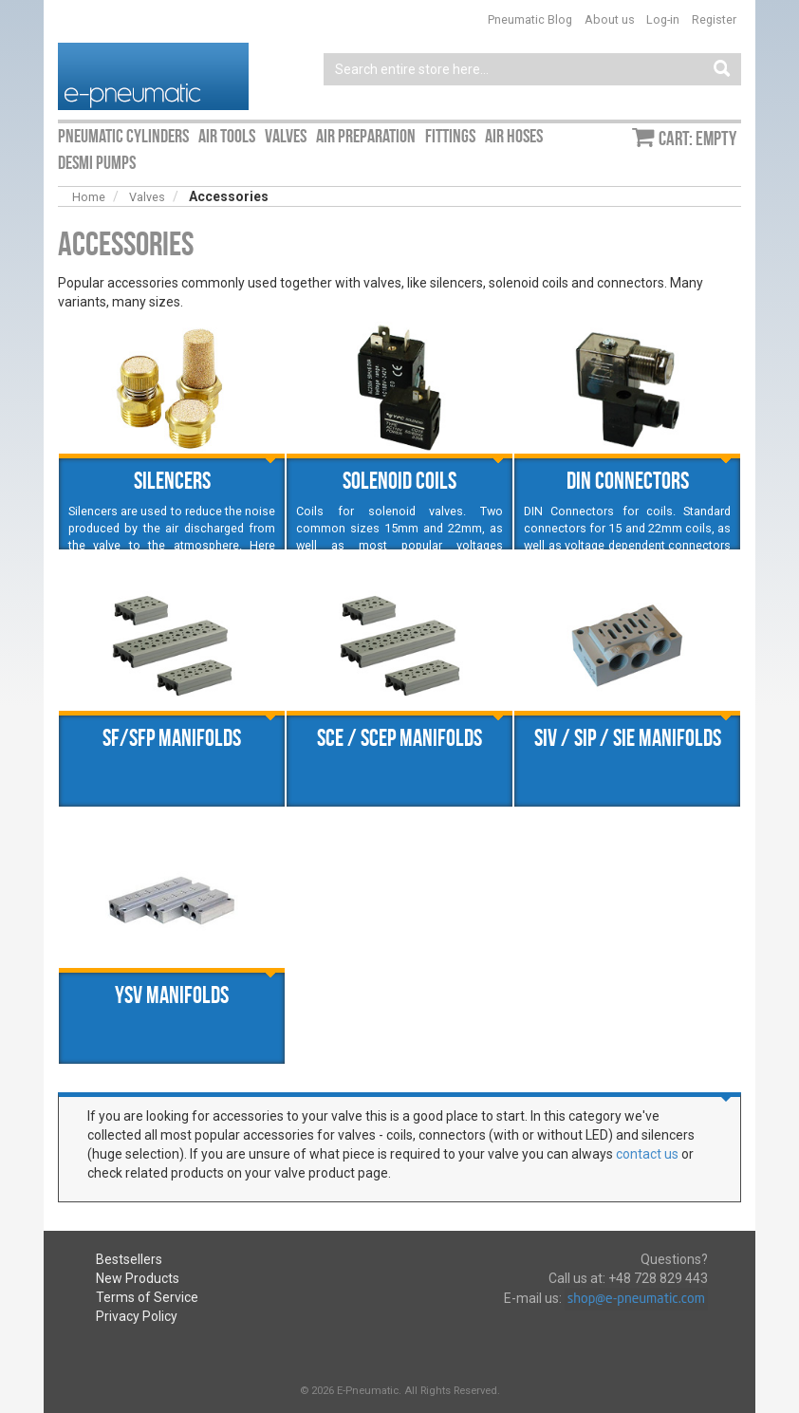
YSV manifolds (172, 994)
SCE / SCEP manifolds (399, 737)
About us (610, 19)
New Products (137, 1278)
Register (714, 19)
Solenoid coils (399, 480)
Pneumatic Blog (530, 19)
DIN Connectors (628, 480)
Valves (147, 197)
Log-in (662, 19)
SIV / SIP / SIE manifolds (627, 737)
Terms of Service (147, 1297)
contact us (647, 1154)
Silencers (172, 480)
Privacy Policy (136, 1316)
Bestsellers (129, 1259)
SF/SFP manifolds (171, 737)
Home (88, 197)
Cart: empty (697, 138)
